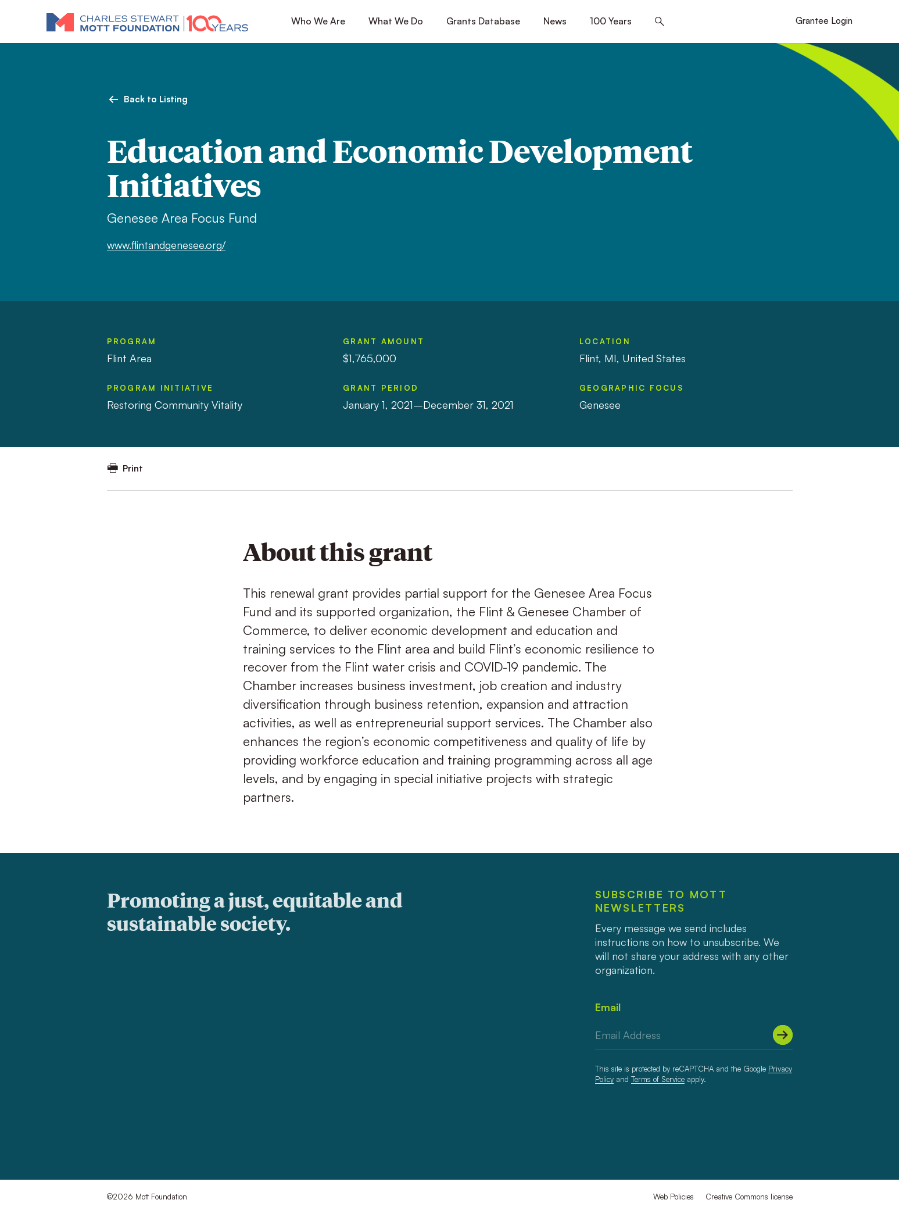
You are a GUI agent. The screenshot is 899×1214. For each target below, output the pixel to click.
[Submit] (783, 1035)
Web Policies (673, 1196)
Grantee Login (824, 20)
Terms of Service (658, 1079)
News (555, 21)
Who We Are (318, 21)
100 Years (611, 21)
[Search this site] (659, 21)
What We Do (395, 21)
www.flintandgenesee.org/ (166, 244)
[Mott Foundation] (147, 21)
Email (608, 1007)
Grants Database (483, 21)
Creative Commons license (749, 1196)
